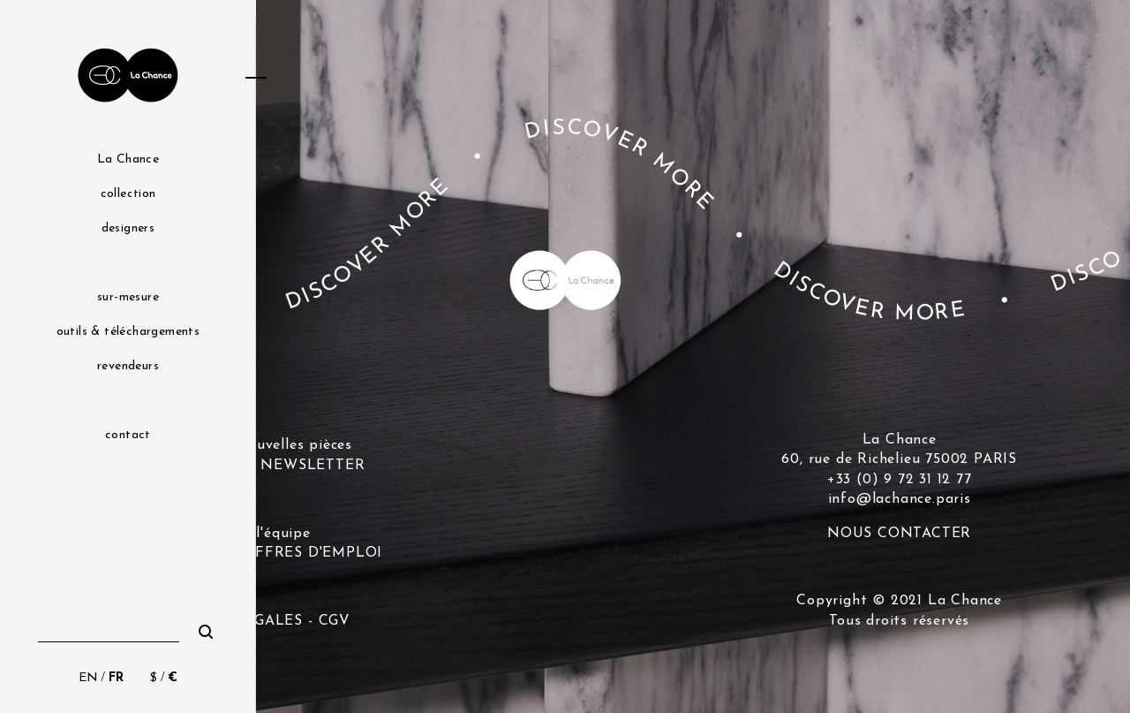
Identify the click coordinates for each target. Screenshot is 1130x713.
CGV (334, 621)
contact (128, 435)
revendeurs (128, 366)
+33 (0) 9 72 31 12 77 (899, 480)
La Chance (128, 159)
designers (128, 228)
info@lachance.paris (899, 499)
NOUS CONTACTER (899, 534)
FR (116, 678)
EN (88, 678)
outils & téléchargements (128, 331)
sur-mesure (128, 297)
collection (128, 194)
